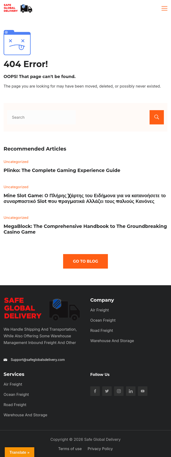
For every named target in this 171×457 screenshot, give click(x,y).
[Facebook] (95, 391)
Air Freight (99, 310)
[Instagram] (119, 391)
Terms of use (70, 448)
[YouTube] (142, 391)
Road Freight (101, 330)
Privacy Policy (100, 448)
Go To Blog (85, 261)
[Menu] (164, 8)
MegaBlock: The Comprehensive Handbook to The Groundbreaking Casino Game (85, 229)
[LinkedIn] (131, 391)
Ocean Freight (103, 320)
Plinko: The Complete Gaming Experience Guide (62, 170)
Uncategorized (16, 161)
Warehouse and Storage (112, 340)
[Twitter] (107, 391)
